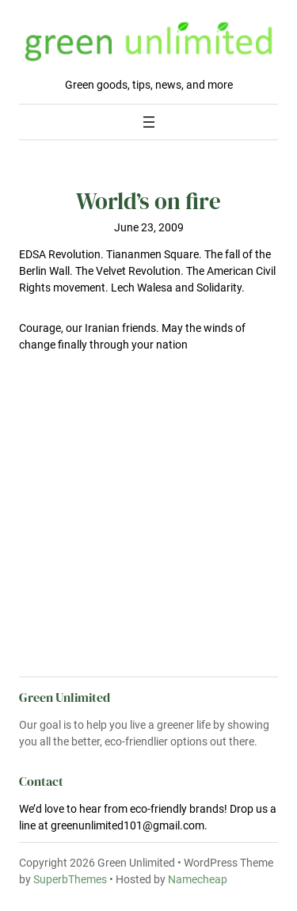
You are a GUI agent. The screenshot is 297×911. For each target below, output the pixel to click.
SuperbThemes (70, 879)
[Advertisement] (148, 551)
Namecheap (197, 879)
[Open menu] (148, 122)
